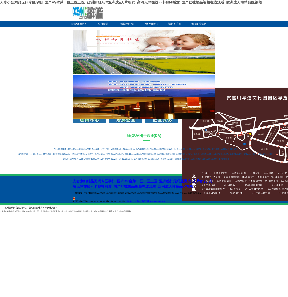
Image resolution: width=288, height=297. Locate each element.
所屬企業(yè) (127, 23)
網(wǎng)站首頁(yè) (79, 24)
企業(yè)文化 (150, 23)
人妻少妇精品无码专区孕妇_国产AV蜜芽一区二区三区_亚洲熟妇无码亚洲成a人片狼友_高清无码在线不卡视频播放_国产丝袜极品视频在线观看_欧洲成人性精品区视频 (131, 2)
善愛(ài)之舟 (174, 23)
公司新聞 (103, 23)
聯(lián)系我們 (198, 23)
